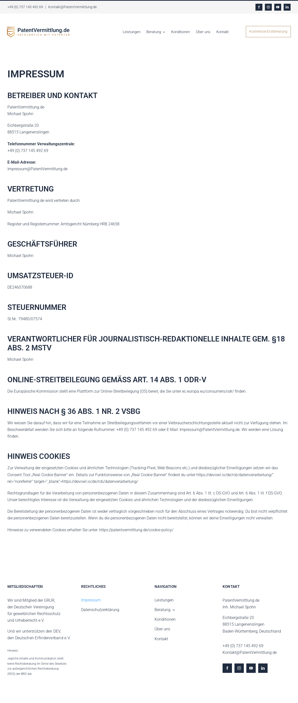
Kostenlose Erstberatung (268, 31)
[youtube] (277, 7)
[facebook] (258, 7)
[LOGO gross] (38, 28)
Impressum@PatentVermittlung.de (37, 169)
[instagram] (268, 7)
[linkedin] (287, 7)
